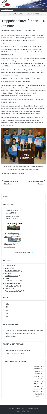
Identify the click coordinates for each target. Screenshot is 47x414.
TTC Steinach (7, 10)
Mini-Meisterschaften (12, 281)
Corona (7, 273)
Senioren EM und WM (12, 286)
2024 (7, 307)
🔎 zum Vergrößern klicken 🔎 (23, 252)
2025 (7, 304)
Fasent (7, 278)
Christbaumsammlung (12, 271)
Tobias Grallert (31, 30)
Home (5, 14)
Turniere (17, 14)
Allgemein (11, 14)
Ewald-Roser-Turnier (11, 276)
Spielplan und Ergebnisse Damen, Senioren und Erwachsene (24, 330)
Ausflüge (8, 268)
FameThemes (27, 411)
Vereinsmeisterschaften (13, 291)
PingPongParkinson (11, 283)
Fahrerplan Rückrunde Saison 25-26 (17, 353)
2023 (7, 310)
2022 (7, 313)
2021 (7, 316)
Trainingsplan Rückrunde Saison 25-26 (18, 350)
